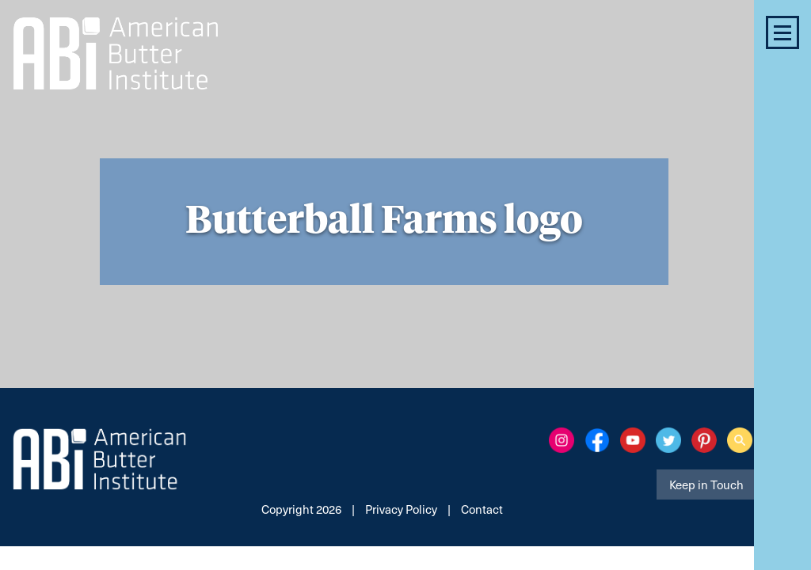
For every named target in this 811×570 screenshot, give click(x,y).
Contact (482, 509)
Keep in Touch (706, 484)
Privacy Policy (401, 509)
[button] (782, 32)
